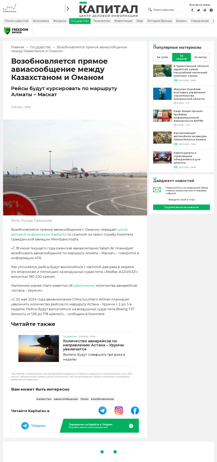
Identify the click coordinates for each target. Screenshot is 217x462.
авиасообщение (66, 399)
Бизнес (181, 21)
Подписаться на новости (181, 207)
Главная (17, 47)
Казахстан (43, 399)
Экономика (41, 21)
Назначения (200, 21)
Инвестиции (123, 21)
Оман (84, 399)
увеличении (84, 286)
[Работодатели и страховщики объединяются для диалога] (162, 162)
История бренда (159, 21)
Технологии (101, 21)
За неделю (181, 57)
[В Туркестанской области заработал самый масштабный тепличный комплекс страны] (162, 76)
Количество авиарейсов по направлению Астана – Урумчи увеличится (93, 345)
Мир (140, 21)
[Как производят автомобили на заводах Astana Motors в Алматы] (162, 142)
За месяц (200, 57)
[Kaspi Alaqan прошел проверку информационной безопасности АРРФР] (162, 121)
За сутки (162, 57)
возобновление (102, 399)
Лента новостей (16, 21)
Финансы (59, 21)
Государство (80, 21)
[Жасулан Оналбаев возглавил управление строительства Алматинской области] (162, 99)
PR (175, 80)
